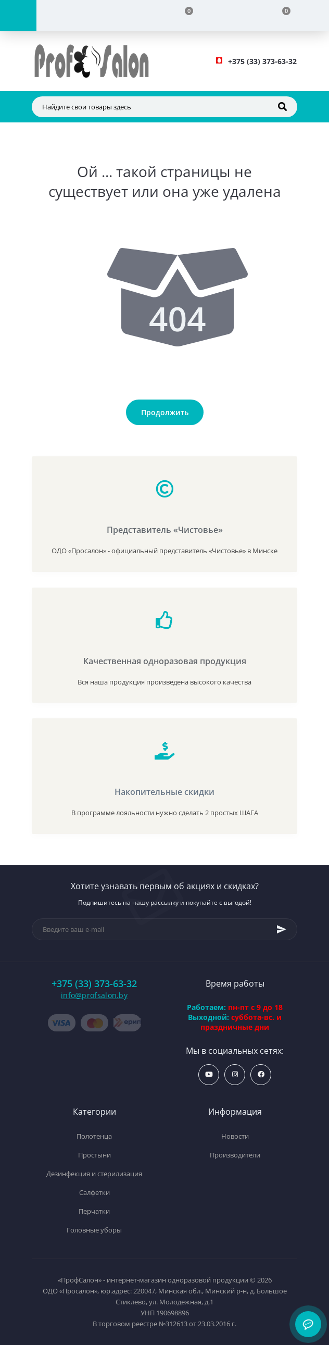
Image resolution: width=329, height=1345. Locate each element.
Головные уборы (94, 1230)
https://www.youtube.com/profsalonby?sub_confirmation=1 (209, 1074)
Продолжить (164, 412)
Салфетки (94, 1192)
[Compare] (182, 15)
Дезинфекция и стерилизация (94, 1173)
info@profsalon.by (94, 995)
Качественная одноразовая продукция (164, 661)
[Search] (282, 106)
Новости (235, 1136)
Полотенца (94, 1136)
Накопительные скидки (164, 792)
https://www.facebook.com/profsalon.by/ (261, 1074)
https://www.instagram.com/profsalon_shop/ (235, 1074)
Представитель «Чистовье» (165, 529)
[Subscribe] (281, 929)
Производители (235, 1155)
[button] (262, 61)
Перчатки (94, 1211)
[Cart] (280, 15)
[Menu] (18, 15)
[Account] (85, 15)
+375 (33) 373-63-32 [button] (94, 984)
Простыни (94, 1155)
